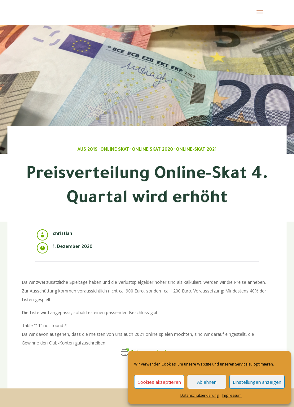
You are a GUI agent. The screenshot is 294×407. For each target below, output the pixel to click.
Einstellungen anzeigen (257, 382)
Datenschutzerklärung (199, 395)
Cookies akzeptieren (159, 382)
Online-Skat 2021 (196, 150)
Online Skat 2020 (152, 150)
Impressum (232, 395)
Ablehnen (207, 382)
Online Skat (114, 150)
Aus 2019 (87, 150)
